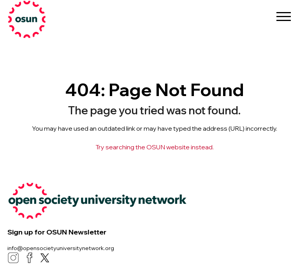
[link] (47, 19)
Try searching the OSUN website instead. (154, 147)
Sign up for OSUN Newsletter (56, 232)
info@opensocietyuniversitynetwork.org (60, 248)
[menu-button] (283, 13)
